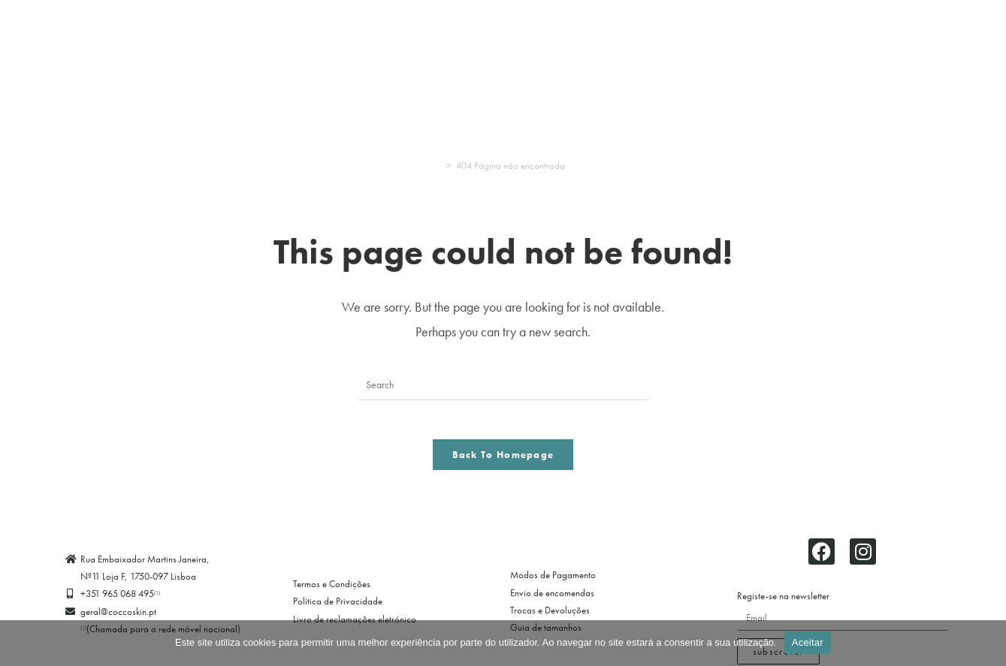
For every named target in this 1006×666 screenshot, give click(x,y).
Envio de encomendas (552, 599)
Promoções (859, 57)
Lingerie (74, 57)
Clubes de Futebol (764, 57)
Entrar (503, 92)
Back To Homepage (503, 461)
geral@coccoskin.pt (118, 618)
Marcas (932, 57)
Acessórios (552, 57)
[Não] (987, 642)
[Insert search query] (503, 385)
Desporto (274, 57)
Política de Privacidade (337, 608)
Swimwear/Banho (646, 57)
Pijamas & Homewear (176, 57)
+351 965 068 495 (120, 601)
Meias (484, 57)
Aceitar (807, 642)
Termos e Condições (331, 590)
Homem (342, 57)
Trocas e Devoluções (550, 616)
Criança (415, 57)
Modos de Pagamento (553, 582)
